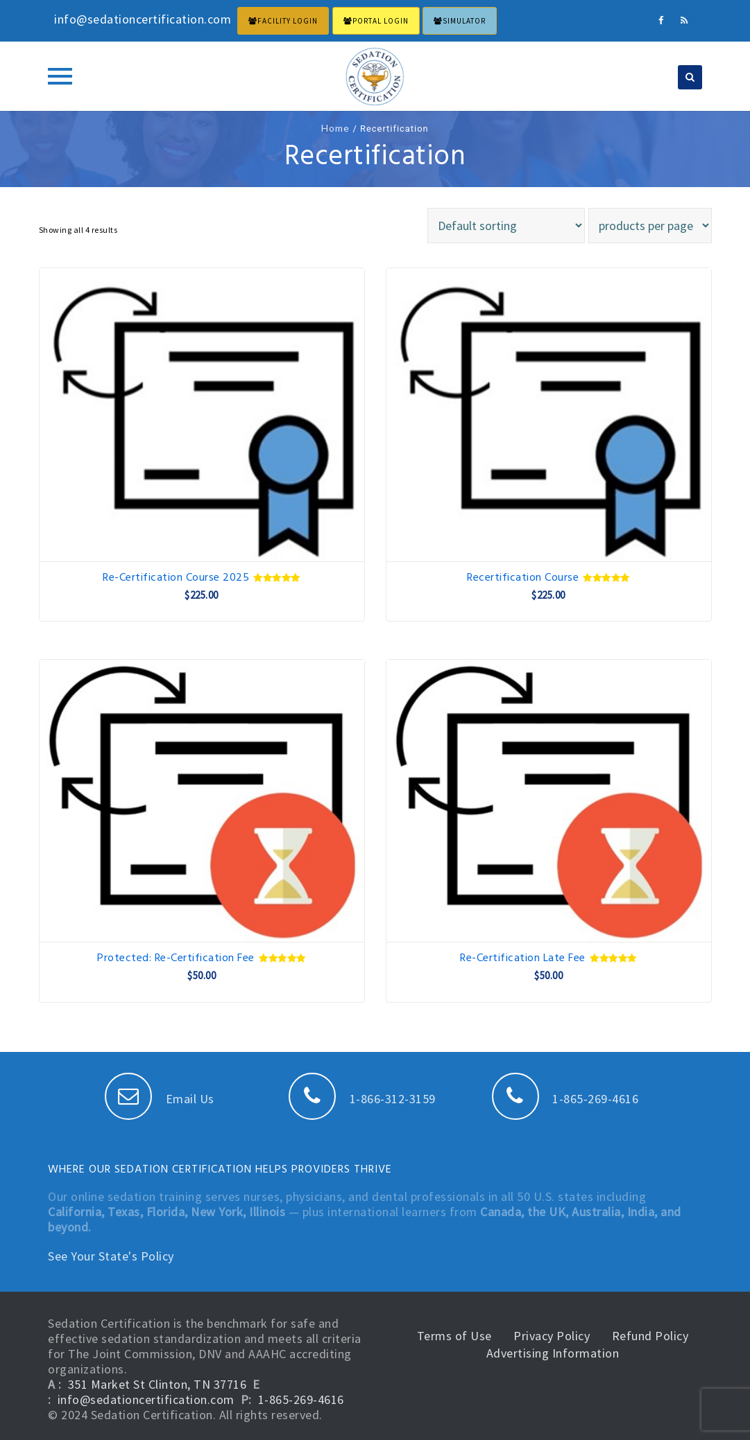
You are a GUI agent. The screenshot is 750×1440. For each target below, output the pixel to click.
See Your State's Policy (111, 1256)
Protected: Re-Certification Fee (201, 958)
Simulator (460, 21)
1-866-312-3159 (362, 1099)
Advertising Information (553, 1353)
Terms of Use (454, 1336)
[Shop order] (506, 225)
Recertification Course (548, 578)
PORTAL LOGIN (376, 21)
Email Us (159, 1099)
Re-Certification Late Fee (548, 958)
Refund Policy (650, 1336)
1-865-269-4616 (565, 1099)
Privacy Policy (551, 1336)
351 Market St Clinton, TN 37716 (157, 1384)
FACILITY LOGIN (283, 21)
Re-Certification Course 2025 (201, 578)
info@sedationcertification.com (146, 1399)
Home (335, 128)
